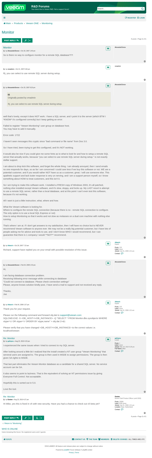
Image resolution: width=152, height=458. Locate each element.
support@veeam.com (70, 315)
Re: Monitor (9, 338)
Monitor (8, 32)
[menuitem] (141, 18)
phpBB (66, 450)
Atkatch (117, 242)
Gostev (117, 396)
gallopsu (118, 338)
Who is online (10, 429)
